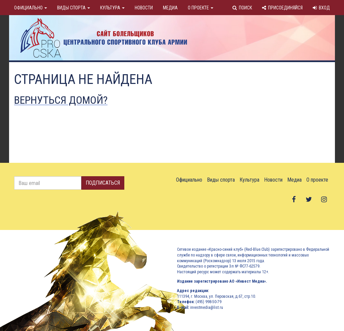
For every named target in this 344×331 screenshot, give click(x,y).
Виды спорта (73, 7)
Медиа (170, 7)
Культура (112, 7)
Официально (30, 7)
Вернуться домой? (61, 100)
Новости (144, 7)
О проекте (200, 7)
